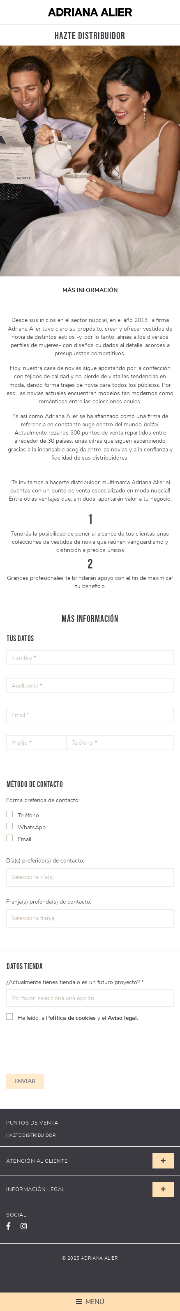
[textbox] (63, 877)
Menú (94, 1301)
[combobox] (90, 877)
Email (24, 839)
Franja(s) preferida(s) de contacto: (48, 901)
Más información (90, 290)
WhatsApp (32, 827)
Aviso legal (122, 1018)
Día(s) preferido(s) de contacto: (45, 860)
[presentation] (63, 1046)
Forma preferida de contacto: (43, 800)
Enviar (25, 1081)
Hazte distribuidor (31, 1135)
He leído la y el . (78, 1018)
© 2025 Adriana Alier (90, 1258)
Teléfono (28, 815)
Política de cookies (71, 1018)
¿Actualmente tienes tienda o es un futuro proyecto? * (75, 982)
